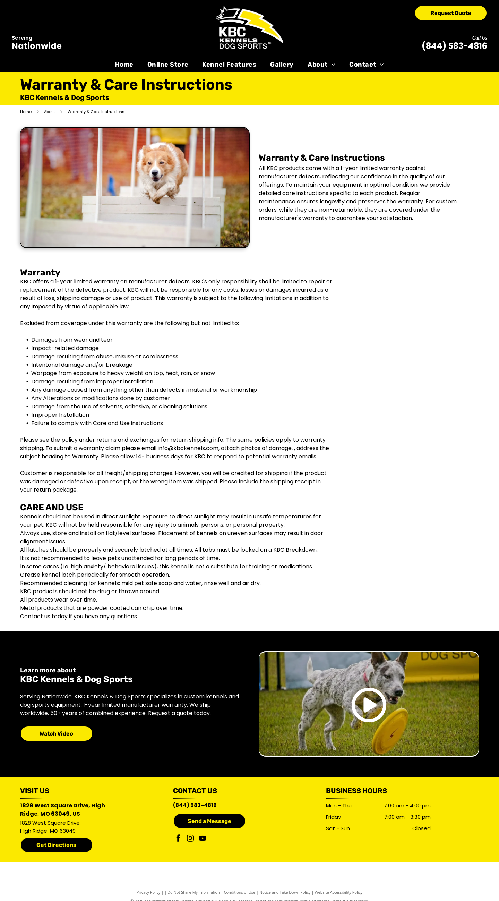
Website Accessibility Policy (338, 892)
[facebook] (178, 839)
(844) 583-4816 (454, 46)
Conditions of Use (240, 892)
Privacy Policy (149, 892)
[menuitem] (124, 64)
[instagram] (190, 839)
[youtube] (202, 839)
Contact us (35, 616)
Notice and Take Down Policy (285, 892)
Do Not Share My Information (193, 892)
